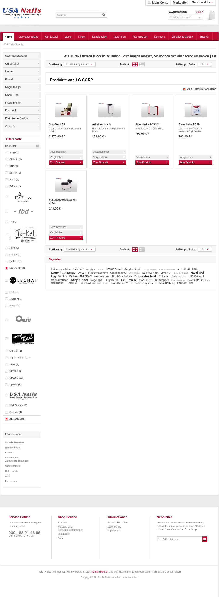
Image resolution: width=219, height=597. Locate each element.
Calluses (205, 280)
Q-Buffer (101, 269)
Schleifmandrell (150, 269)
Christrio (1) (15, 159)
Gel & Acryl (12, 63)
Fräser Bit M (193, 280)
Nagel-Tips (11, 94)
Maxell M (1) (15, 298)
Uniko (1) (14, 364)
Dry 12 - (82, 273)
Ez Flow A (129, 280)
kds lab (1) (14, 254)
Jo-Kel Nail (78, 269)
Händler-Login (12, 447)
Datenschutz (11, 471)
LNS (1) (13, 292)
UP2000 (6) (15, 371)
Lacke (9, 71)
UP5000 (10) (16, 378)
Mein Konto (160, 2)
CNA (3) (13, 166)
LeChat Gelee (185, 283)
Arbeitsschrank (101, 124)
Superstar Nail (145, 276)
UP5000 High (135, 273)
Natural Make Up (167, 283)
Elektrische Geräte (16, 118)
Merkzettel (180, 2)
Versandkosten (99, 571)
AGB (7, 476)
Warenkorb (210, 15)
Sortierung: (56, 64)
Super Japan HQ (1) (19, 357)
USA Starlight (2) (18, 405)
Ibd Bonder (135, 283)
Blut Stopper (161, 280)
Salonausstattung (16, 55)
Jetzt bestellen (58, 151)
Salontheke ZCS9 (189, 124)
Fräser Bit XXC (81, 276)
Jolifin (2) (14, 248)
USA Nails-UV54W (167, 269)
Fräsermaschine (61, 269)
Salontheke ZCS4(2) (147, 124)
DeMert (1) (15, 172)
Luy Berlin (59, 276)
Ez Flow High (150, 272)
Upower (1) (15, 384)
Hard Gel (197, 272)
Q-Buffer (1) (15, 350)
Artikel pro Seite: (185, 64)
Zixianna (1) (15, 412)
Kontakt (9, 452)
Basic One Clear (102, 276)
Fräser (164, 276)
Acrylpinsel (80, 280)
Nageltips (90, 269)
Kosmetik (10, 110)
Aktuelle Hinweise (14, 442)
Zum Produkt (57, 162)
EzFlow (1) (15, 186)
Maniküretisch (60, 280)
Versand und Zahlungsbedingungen (16, 459)
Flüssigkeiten (13, 102)
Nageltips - (97, 280)
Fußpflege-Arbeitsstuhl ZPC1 (63, 201)
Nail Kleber (58, 283)
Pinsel (9, 79)
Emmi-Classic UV (119, 283)
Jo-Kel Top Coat (179, 276)
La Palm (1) (15, 261)
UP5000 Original (114, 269)
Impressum (11, 481)
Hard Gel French (181, 273)
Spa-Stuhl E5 (57, 124)
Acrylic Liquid (133, 269)
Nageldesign (13, 87)
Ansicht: (125, 64)
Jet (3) (12, 221)
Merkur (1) (14, 305)
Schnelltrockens (87, 283)
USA (195, 269)
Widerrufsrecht (13, 466)
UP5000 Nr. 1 (196, 276)
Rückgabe (64, 533)
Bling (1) (13, 152)
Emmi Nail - (166, 273)
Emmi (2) (14, 179)
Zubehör (10, 126)
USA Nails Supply (22, 11)
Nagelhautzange (63, 272)
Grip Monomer (150, 283)
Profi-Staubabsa (122, 276)
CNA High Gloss (178, 280)
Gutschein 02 (118, 272)
